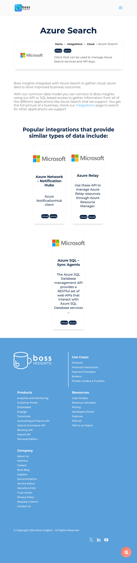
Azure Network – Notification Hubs (49, 181)
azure (67, 50)
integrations (85, 105)
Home (59, 44)
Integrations (74, 44)
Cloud (90, 44)
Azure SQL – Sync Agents (68, 262)
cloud (58, 50)
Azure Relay (88, 175)
